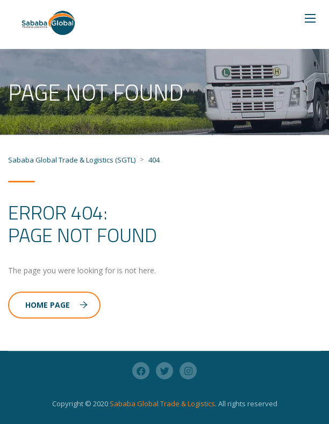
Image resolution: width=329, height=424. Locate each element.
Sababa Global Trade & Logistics (162, 403)
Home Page (56, 305)
